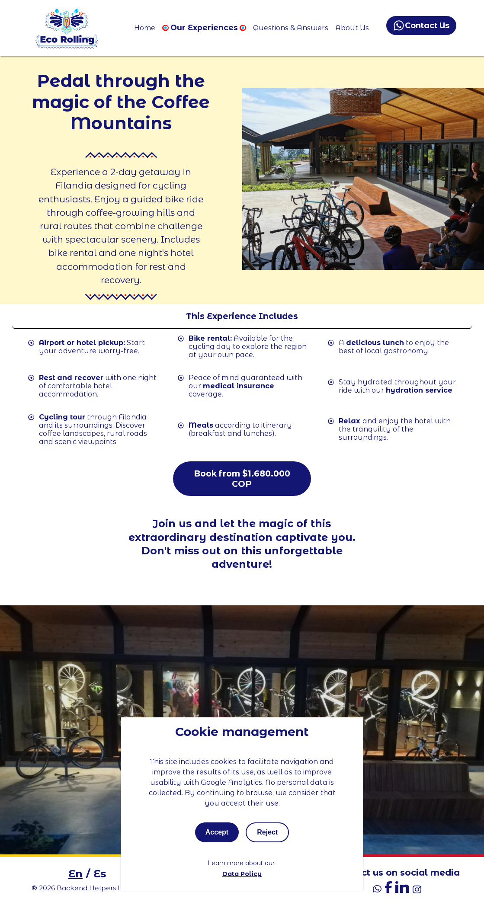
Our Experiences (204, 27)
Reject (267, 832)
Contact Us (421, 25)
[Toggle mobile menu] (242, 316)
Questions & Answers (290, 28)
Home (144, 28)
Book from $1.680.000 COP (242, 478)
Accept (216, 832)
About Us (352, 28)
